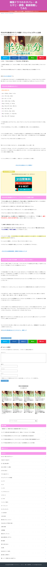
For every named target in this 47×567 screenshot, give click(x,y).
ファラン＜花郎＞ (4, 502)
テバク (2, 484)
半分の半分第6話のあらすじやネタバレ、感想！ (13, 330)
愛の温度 (3, 540)
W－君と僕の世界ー (5, 463)
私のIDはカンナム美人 (5, 551)
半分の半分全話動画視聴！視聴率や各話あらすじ (14, 251)
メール (3, 368)
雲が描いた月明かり (5, 554)
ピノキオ (3, 498)
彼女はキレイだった (5, 533)
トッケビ (3, 488)
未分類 (2, 547)
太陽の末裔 (3, 526)
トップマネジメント (5, 491)
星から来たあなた (4, 544)
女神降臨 (3, 530)
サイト (2, 373)
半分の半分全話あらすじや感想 (23, 165)
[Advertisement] (23, 23)
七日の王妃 (3, 516)
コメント (3, 352)
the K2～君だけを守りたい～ (7, 456)
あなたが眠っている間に (6, 467)
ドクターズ (3, 495)
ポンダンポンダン (4, 509)
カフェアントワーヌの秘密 (6, 477)
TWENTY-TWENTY (5, 460)
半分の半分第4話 (7, 76)
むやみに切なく (4, 470)
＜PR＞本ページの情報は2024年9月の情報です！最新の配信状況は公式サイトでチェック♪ (24, 11)
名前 (2, 364)
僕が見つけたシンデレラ (6, 519)
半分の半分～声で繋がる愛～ (7, 523)
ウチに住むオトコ (4, 474)
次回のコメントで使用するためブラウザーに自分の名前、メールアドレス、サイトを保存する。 (20, 378)
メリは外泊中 (4, 512)
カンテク (3, 481)
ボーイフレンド (4, 505)
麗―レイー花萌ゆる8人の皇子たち (8, 558)
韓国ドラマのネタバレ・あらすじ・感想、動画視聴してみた (23, 5)
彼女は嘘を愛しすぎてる (6, 537)
